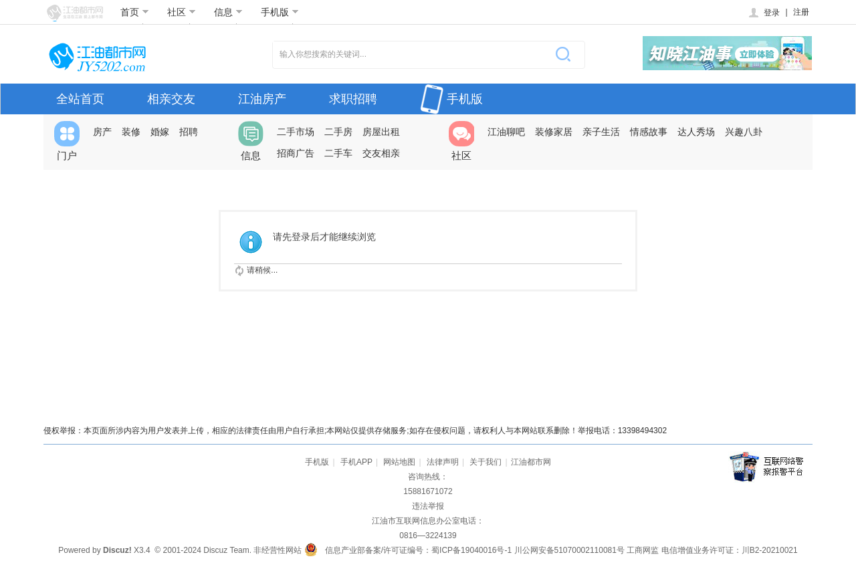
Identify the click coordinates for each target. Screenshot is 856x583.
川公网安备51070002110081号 (569, 550)
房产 (102, 131)
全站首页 (80, 99)
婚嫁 (159, 131)
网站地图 (399, 462)
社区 (181, 12)
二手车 (338, 153)
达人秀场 (696, 131)
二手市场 (295, 131)
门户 (67, 141)
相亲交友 (171, 99)
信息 (228, 12)
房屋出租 (381, 131)
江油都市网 (531, 462)
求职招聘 (353, 99)
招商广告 (295, 153)
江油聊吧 (506, 131)
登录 (763, 13)
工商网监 (643, 550)
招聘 (188, 131)
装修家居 (553, 131)
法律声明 (443, 462)
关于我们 (485, 462)
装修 (131, 131)
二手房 (338, 131)
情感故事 (648, 131)
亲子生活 (601, 131)
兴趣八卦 (743, 131)
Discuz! (117, 550)
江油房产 (262, 99)
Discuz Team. (227, 550)
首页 (134, 12)
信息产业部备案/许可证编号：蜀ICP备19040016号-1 (418, 550)
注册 (801, 12)
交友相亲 (381, 153)
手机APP (356, 462)
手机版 (280, 12)
